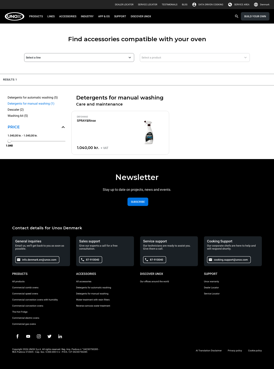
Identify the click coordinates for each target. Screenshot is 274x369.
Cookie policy (255, 350)
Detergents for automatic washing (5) (33, 97)
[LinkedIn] (60, 336)
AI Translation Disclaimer (209, 350)
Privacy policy (235, 350)
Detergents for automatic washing (93, 287)
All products (18, 281)
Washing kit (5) (18, 115)
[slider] (9, 141)
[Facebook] (17, 336)
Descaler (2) (16, 109)
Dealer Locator (211, 287)
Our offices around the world (154, 281)
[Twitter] (49, 336)
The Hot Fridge (19, 312)
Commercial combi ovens (25, 287)
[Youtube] (28, 336)
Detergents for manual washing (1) (31, 103)
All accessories (83, 281)
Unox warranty (211, 281)
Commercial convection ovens (27, 305)
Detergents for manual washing (92, 293)
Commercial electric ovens (25, 318)
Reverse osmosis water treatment (93, 305)
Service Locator (212, 293)
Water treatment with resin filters (93, 299)
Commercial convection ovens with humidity (35, 299)
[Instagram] (38, 336)
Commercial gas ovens (24, 324)
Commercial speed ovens (25, 293)
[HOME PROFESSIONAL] (16, 16)
